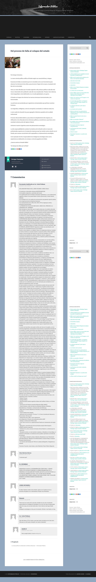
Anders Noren (80, 578)
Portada (9, 39)
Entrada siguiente (47, 172)
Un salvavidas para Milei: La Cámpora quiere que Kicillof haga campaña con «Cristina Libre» (78, 104)
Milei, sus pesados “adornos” (76, 121)
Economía (26, 39)
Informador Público (48, 7)
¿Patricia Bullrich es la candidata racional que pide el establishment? (79, 76)
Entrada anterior (46, 170)
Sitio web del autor (15, 171)
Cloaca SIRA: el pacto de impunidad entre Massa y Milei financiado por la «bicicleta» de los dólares (79, 96)
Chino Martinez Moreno (26, 458)
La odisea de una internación (76, 92)
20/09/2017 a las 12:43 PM (25, 190)
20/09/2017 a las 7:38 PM (27, 535)
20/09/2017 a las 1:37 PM (25, 459)
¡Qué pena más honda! (75, 82)
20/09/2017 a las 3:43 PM (25, 470)
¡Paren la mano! (73, 133)
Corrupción (71, 39)
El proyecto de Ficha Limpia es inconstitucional (77, 127)
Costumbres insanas (75, 84)
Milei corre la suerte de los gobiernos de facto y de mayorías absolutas (79, 79)
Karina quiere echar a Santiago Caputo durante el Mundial (79, 145)
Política (17, 39)
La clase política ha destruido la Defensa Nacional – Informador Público (30, 550)
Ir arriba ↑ (88, 578)
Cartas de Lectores (58, 39)
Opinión (47, 39)
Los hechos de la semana (76, 110)
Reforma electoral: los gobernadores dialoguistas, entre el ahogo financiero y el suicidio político (79, 114)
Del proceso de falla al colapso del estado (32, 54)
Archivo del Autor (12, 171)
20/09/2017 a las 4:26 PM (25, 504)
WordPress (34, 578)
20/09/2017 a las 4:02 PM (25, 491)
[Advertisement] (48, 26)
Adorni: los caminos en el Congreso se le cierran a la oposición (79, 100)
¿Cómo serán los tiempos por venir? (78, 377)
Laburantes (72, 86)
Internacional (37, 39)
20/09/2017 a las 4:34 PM (25, 522)
